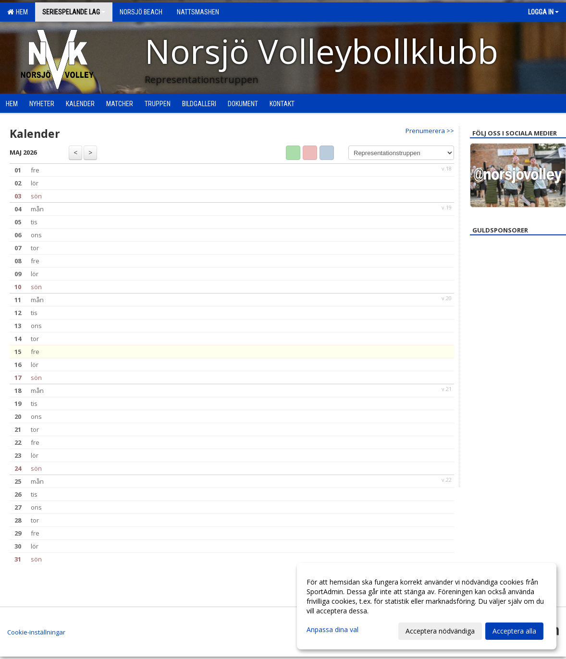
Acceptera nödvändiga (440, 630)
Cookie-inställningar (36, 632)
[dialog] (426, 606)
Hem (17, 12)
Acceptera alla (514, 630)
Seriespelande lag (73, 12)
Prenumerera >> (430, 130)
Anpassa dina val (332, 629)
